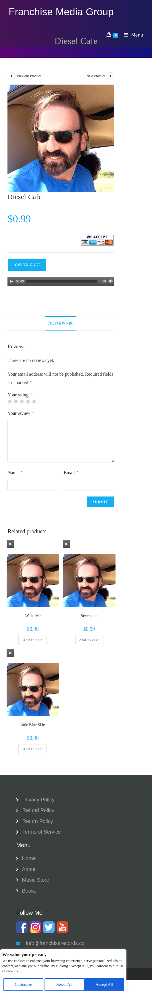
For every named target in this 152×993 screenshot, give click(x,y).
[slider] (61, 281)
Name (14, 472)
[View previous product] (11, 76)
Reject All (64, 984)
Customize (23, 984)
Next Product (95, 76)
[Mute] (110, 281)
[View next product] (110, 76)
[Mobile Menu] (131, 34)
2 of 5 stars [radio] (16, 401)
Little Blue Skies (32, 725)
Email (71, 472)
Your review (20, 413)
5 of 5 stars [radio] (34, 401)
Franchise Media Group (61, 11)
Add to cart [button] (33, 640)
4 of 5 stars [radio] (28, 401)
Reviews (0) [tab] (61, 323)
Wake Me (33, 616)
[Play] (11, 281)
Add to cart (27, 265)
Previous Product (29, 76)
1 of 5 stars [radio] (9, 401)
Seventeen (89, 616)
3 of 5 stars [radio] (22, 401)
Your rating (19, 395)
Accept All (104, 984)
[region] (63, 971)
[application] (60, 281)
